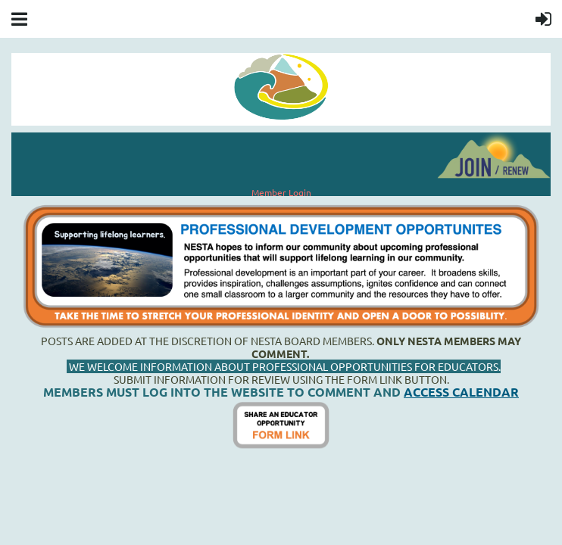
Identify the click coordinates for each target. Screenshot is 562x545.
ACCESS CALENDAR (461, 392)
